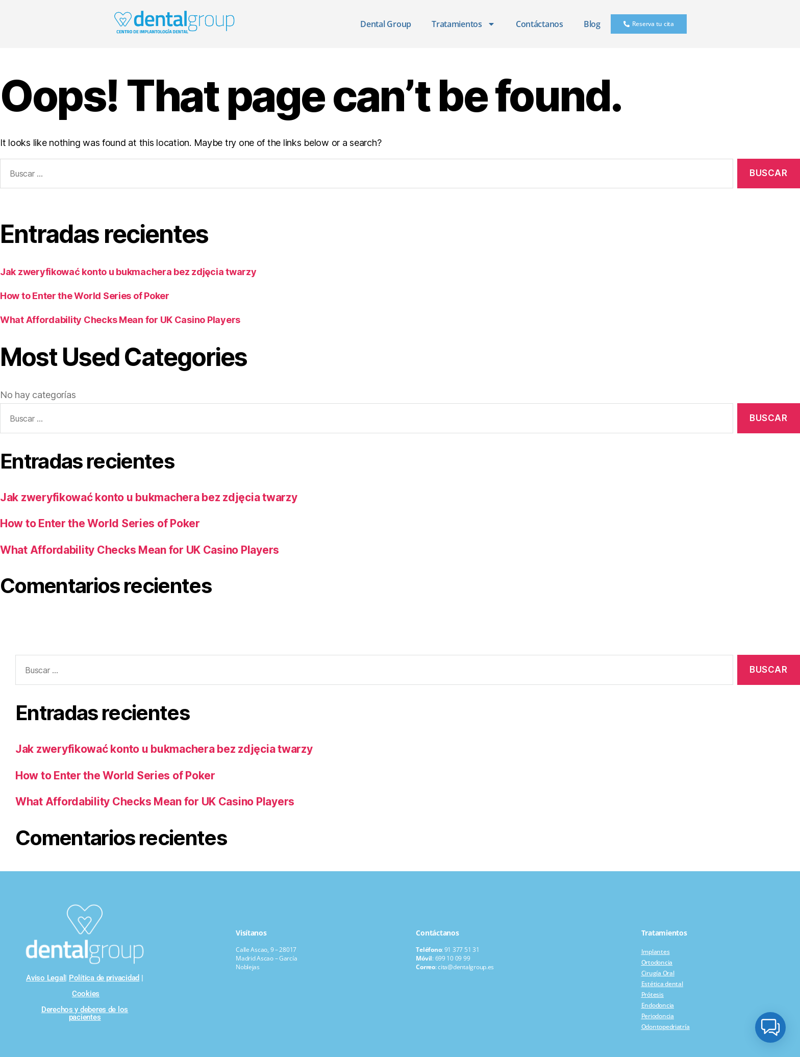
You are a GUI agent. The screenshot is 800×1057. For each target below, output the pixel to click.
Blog (592, 24)
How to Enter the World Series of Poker (84, 295)
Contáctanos (539, 24)
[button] (770, 1027)
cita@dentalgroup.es (466, 967)
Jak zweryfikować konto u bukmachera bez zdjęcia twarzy (128, 271)
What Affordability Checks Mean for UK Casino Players (120, 319)
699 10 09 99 (452, 958)
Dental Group (385, 24)
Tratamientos (463, 24)
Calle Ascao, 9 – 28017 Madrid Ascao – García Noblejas (266, 958)
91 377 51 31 (462, 949)
